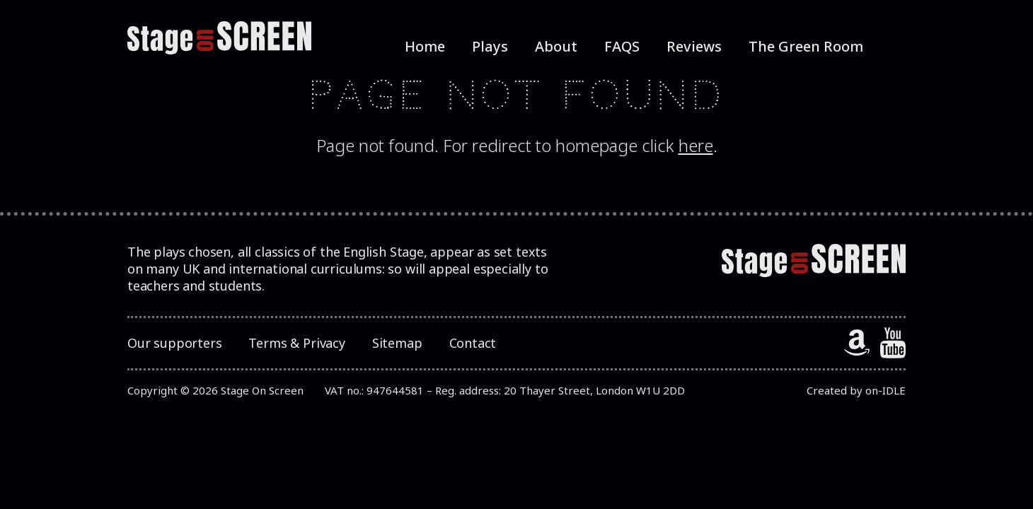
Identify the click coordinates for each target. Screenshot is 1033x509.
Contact (473, 342)
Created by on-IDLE (856, 390)
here (696, 145)
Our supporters (174, 342)
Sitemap (397, 342)
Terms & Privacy (296, 342)
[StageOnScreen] (219, 38)
